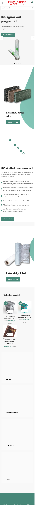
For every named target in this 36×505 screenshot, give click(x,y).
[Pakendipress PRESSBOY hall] (10, 307)
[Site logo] (17, 3)
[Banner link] (17, 367)
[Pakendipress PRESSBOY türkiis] (25, 307)
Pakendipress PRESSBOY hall (9, 317)
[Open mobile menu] (2, 3)
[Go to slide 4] (20, 63)
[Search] (17, 8)
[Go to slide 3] (18, 63)
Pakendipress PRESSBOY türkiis (24, 316)
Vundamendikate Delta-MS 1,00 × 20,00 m (9, 341)
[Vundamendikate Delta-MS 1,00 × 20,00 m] (10, 331)
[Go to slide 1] (14, 63)
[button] (33, 38)
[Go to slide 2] (16, 63)
